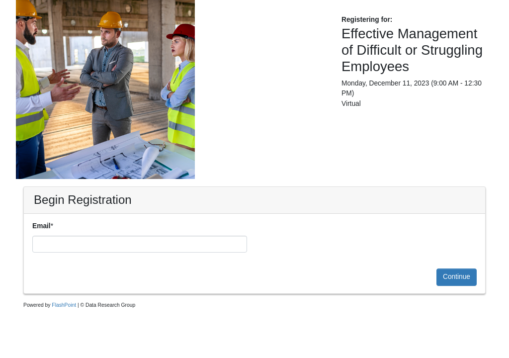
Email (41, 226)
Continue (456, 276)
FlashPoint (64, 305)
